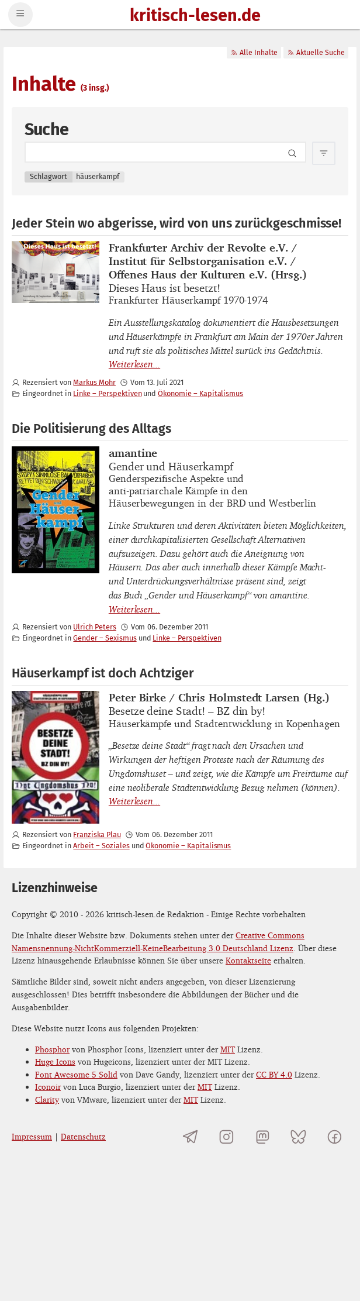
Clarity (47, 1099)
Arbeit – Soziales (101, 845)
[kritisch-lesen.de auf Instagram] (226, 1136)
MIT (227, 1049)
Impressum (32, 1136)
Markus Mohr (94, 382)
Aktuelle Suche (316, 53)
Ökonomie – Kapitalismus (200, 393)
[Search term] (165, 152)
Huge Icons (55, 1061)
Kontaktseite (248, 960)
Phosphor (52, 1049)
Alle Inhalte (254, 53)
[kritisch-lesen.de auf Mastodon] (262, 1136)
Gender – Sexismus (104, 638)
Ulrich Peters (94, 626)
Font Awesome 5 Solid (76, 1074)
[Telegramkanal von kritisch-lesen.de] (191, 1136)
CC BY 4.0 (274, 1074)
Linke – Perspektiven (107, 393)
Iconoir (48, 1087)
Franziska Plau (96, 834)
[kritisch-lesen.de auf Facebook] (334, 1136)
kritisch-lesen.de (195, 16)
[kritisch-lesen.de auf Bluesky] (298, 1136)
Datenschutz (83, 1136)
